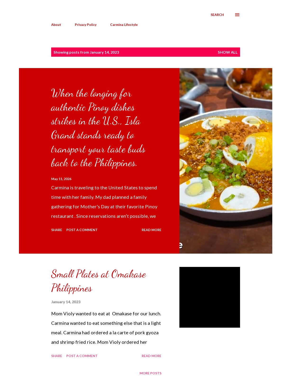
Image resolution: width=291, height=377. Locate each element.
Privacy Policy (85, 25)
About (56, 25)
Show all (228, 52)
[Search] (217, 14)
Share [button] (56, 230)
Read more (151, 230)
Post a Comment (82, 230)
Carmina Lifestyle (124, 25)
